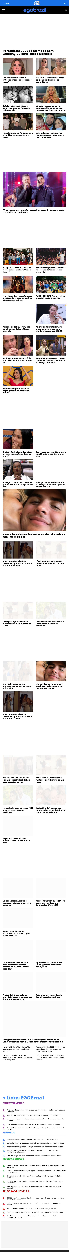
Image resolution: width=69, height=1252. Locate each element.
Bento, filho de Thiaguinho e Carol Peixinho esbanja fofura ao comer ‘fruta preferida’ (51, 810)
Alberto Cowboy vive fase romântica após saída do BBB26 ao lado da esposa (17, 563)
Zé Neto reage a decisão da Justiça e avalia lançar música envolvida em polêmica (34, 211)
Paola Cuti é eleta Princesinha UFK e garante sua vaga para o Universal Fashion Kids (16, 1049)
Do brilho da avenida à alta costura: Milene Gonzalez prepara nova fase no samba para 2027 (16, 966)
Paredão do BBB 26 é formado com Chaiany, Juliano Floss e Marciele (28, 52)
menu (6, 3)
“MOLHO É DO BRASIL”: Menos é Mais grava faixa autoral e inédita (50, 297)
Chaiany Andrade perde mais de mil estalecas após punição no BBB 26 (17, 454)
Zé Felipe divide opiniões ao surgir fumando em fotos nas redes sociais (16, 108)
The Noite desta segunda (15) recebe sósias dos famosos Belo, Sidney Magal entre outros (35, 1216)
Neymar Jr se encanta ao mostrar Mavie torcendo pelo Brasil (16, 840)
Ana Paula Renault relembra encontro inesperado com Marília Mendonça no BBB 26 (49, 329)
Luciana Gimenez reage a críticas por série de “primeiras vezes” (17, 80)
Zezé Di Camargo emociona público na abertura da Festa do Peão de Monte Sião (50, 270)
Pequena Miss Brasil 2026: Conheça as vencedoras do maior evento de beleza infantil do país (50, 1049)
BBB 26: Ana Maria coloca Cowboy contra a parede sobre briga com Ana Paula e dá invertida (35, 1198)
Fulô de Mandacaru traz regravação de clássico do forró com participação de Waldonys (36, 1171)
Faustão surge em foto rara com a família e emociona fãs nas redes (18, 135)
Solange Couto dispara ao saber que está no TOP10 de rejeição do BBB (18, 484)
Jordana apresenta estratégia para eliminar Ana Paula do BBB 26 (17, 360)
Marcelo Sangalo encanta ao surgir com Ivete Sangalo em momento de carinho (34, 535)
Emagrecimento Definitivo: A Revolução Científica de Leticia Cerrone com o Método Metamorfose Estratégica (33, 1041)
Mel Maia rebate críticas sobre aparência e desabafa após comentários (50, 80)
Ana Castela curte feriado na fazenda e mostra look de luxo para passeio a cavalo (16, 780)
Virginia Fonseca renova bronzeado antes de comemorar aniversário (17, 686)
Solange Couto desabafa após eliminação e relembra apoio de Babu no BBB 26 (50, 484)
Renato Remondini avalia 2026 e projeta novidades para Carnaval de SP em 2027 (50, 903)
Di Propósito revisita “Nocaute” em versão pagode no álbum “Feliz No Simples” (17, 270)
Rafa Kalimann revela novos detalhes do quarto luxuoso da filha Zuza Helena (50, 135)
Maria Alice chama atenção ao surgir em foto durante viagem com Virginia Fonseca (50, 1057)
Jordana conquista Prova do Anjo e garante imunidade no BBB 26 (16, 391)
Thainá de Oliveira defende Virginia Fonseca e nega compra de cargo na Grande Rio (17, 997)
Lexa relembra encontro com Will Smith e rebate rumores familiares (51, 624)
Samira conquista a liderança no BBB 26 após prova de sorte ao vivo (51, 454)
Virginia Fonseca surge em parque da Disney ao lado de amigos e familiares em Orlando (50, 108)
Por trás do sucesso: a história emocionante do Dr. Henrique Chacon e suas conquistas (18, 1057)
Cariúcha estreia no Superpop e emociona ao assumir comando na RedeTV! (33, 1204)
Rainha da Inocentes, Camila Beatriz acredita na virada (49, 996)
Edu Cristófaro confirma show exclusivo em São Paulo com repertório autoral (34, 1187)
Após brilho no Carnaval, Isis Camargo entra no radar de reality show (49, 965)
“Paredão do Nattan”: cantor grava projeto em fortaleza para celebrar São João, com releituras (17, 298)
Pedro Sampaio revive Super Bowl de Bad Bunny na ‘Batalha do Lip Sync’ (35, 1212)
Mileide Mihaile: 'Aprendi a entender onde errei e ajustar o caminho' (17, 903)
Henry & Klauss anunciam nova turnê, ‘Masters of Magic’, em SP (31, 1208)
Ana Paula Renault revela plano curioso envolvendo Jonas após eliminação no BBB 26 (50, 360)
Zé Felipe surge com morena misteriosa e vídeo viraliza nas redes (50, 563)
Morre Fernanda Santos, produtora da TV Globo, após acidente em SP (16, 933)
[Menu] (3, 10)
